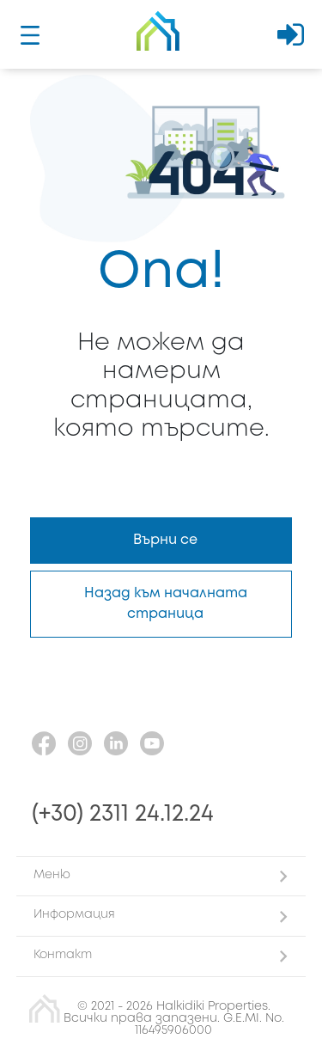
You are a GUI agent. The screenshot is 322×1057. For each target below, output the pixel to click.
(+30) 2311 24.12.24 (123, 814)
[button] (161, 876)
